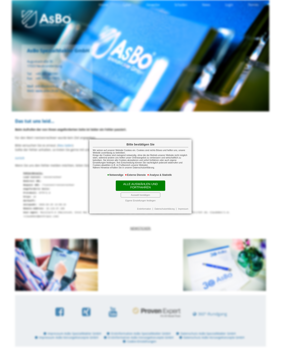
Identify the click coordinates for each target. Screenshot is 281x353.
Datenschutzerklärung (164, 209)
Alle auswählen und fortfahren (140, 185)
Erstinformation (144, 209)
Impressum (183, 209)
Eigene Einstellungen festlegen (140, 200)
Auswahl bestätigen (140, 195)
